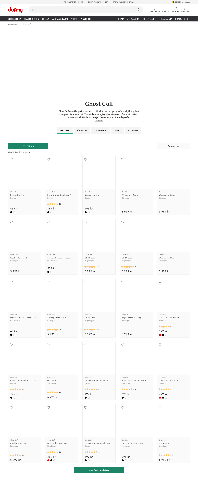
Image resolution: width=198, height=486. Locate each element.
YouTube (61, 444)
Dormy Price (181, 19)
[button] (165, 9)
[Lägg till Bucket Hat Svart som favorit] (86, 92)
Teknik (74, 19)
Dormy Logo (127, 441)
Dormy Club (63, 419)
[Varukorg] (185, 10)
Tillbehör (86, 19)
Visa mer (99, 53)
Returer (92, 426)
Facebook (62, 433)
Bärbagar (82, 63)
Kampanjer (166, 19)
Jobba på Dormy (129, 419)
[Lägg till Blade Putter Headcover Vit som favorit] (123, 277)
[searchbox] (80, 9)
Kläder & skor (31, 19)
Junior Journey (64, 430)
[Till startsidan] (15, 10)
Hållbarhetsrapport (130, 444)
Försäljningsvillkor (129, 433)
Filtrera (28, 78)
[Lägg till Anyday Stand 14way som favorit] (123, 215)
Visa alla (65, 63)
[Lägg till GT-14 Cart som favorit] (86, 155)
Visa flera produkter (99, 403)
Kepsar (117, 63)
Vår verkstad (94, 430)
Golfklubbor (14, 19)
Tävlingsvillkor (128, 430)
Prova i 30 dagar (128, 422)
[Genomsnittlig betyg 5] (52, 137)
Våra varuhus (94, 433)
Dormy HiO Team (65, 426)
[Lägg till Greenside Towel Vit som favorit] (160, 277)
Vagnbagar (100, 63)
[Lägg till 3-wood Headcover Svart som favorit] (48, 155)
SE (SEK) (181, 2)
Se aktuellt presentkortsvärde (101, 444)
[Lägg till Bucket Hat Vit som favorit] (11, 92)
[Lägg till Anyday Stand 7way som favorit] (48, 215)
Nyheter (120, 19)
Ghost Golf (26, 24)
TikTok (60, 441)
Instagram (62, 437)
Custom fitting (95, 422)
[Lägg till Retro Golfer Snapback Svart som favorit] (11, 277)
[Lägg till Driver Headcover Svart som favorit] (123, 340)
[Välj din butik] (154, 9)
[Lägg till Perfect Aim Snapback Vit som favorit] (86, 277)
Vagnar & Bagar (60, 19)
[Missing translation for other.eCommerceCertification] (45, 480)
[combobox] (86, 9)
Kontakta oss (94, 419)
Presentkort (94, 441)
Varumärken (133, 19)
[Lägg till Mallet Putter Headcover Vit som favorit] (11, 215)
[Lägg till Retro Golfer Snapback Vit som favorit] (48, 92)
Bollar (45, 19)
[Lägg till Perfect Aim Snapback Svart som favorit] (86, 340)
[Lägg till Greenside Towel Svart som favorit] (48, 340)
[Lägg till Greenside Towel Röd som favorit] (160, 215)
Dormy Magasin (150, 19)
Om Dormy (126, 426)
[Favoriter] (175, 10)
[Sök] (138, 9)
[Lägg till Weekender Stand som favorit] (123, 92)
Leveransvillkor (128, 437)
